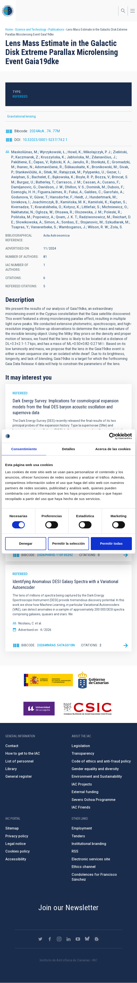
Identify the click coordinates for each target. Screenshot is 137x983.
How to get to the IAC (22, 753)
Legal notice (15, 844)
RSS (75, 851)
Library (11, 769)
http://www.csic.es (87, 708)
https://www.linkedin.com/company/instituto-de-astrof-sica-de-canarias (68, 939)
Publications (56, 29)
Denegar (25, 543)
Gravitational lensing (21, 116)
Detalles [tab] (68, 449)
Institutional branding (89, 844)
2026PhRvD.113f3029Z (55, 555)
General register (18, 776)
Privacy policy (16, 836)
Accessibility (15, 859)
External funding (85, 792)
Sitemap (12, 828)
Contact (11, 746)
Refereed (20, 96)
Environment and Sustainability (97, 776)
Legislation (81, 746)
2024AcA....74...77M (45, 131)
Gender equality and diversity (95, 769)
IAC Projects (82, 784)
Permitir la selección (68, 543)
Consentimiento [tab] (24, 449)
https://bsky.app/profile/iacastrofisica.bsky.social (87, 939)
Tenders (78, 836)
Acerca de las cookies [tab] (113, 449)
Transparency (83, 753)
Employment (82, 828)
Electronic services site (91, 859)
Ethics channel (83, 867)
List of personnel (19, 761)
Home (9, 29)
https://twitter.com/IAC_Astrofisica (40, 939)
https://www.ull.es (39, 709)
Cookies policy (17, 851)
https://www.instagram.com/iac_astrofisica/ (59, 939)
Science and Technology (30, 29)
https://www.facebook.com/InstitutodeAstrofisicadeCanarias (49, 939)
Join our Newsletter (68, 907)
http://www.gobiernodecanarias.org (93, 680)
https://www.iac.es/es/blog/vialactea (96, 939)
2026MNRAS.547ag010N (56, 645)
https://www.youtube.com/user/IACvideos (78, 939)
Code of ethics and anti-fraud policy (101, 761)
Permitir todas (111, 543)
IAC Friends (81, 807)
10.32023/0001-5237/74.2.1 (45, 140)
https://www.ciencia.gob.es (48, 680)
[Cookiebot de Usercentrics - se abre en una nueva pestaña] (112, 436)
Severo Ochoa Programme (93, 800)
